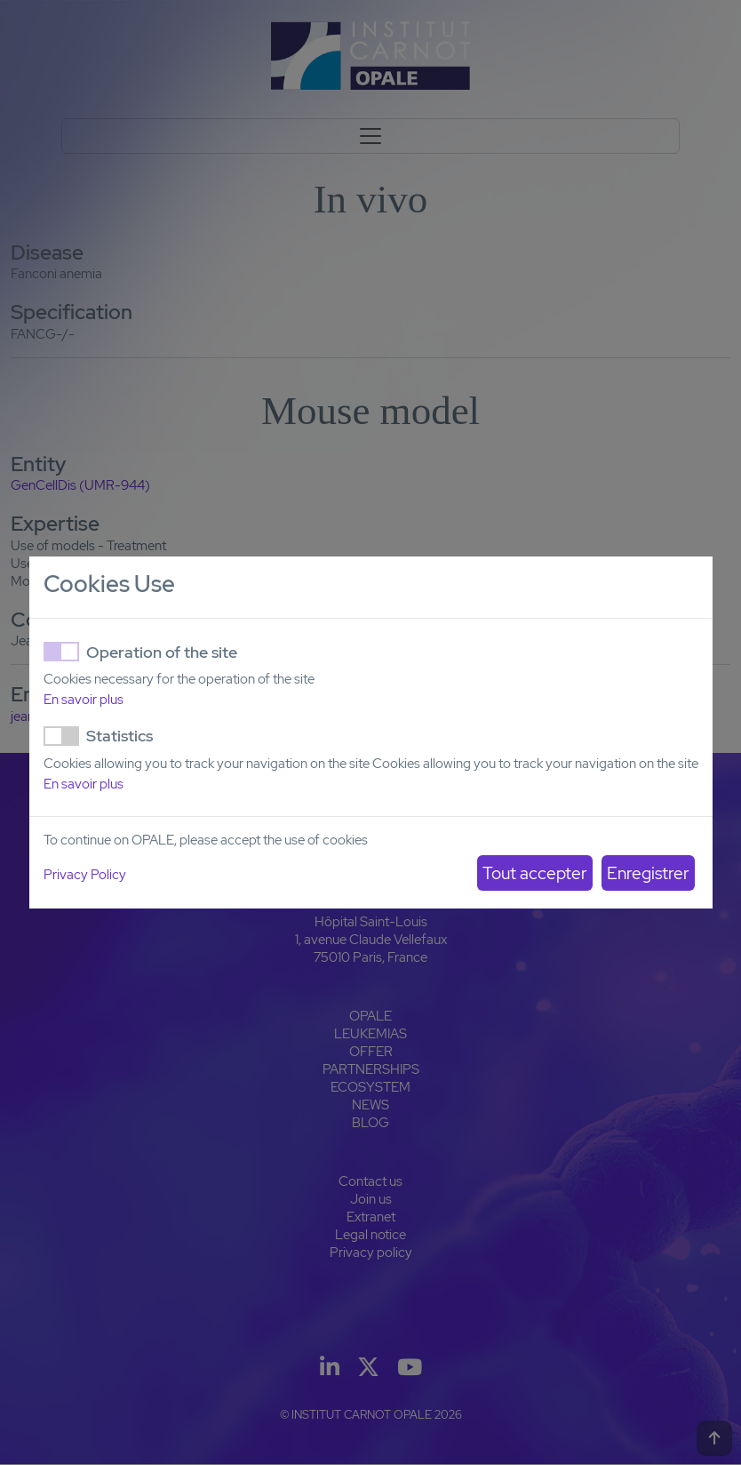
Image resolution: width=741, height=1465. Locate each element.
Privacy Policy (85, 875)
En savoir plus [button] (84, 699)
